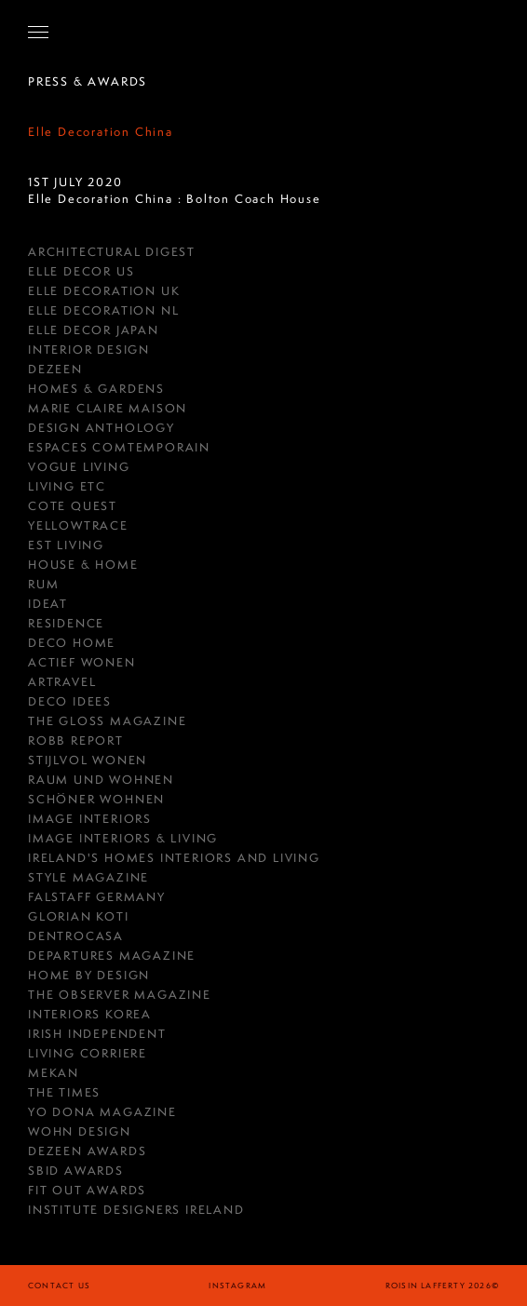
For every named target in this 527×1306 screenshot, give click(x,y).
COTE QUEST (72, 506)
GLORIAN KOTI (78, 916)
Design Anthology (101, 428)
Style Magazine (88, 877)
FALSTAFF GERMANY (97, 897)
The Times (64, 1092)
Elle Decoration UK (104, 291)
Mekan (53, 1073)
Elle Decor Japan (93, 330)
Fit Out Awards (87, 1190)
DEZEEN (55, 369)
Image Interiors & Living (123, 838)
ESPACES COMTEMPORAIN (119, 447)
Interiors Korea (90, 1014)
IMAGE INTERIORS (90, 819)
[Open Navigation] (38, 31)
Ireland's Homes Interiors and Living (174, 858)
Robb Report (76, 740)
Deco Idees (70, 701)
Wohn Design (79, 1131)
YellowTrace (78, 525)
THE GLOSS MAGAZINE (107, 721)
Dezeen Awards (87, 1151)
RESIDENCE (66, 623)
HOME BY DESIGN (89, 975)
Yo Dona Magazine (102, 1112)
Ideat (48, 604)
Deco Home (71, 643)
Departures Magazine (112, 955)
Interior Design (89, 349)
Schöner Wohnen (96, 799)
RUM (43, 584)
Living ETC (67, 486)
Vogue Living (79, 467)
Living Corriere (87, 1053)
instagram (237, 1285)
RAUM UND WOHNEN (101, 780)
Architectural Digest (112, 252)
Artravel (62, 682)
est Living (66, 545)
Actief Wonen (82, 662)
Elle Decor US (81, 271)
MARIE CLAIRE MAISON (107, 408)
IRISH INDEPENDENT (97, 1034)
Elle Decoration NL (103, 310)
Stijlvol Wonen (87, 760)
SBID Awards (76, 1170)
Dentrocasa (76, 936)
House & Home (83, 564)
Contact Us (59, 1285)
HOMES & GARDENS (96, 389)
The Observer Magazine (119, 995)
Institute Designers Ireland (136, 1210)
